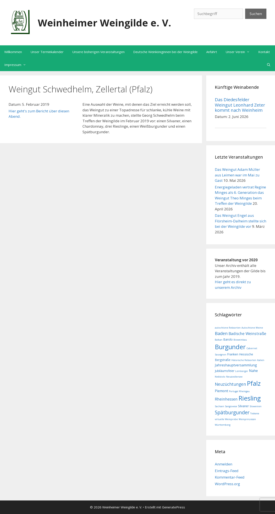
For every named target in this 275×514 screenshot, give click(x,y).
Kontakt (264, 52)
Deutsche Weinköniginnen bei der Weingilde (165, 52)
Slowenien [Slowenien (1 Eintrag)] (255, 406)
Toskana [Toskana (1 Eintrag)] (254, 413)
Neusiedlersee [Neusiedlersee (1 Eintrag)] (234, 376)
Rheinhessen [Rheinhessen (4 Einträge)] (226, 399)
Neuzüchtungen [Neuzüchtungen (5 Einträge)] (230, 384)
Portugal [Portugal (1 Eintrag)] (233, 391)
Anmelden (223, 464)
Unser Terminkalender (47, 52)
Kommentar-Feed (229, 477)
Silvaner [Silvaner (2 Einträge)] (243, 406)
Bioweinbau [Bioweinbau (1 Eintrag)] (240, 339)
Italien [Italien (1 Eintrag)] (260, 360)
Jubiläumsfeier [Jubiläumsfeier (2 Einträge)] (224, 371)
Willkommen (13, 52)
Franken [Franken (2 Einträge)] (232, 354)
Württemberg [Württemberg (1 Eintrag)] (222, 424)
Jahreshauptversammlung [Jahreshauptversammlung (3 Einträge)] (236, 365)
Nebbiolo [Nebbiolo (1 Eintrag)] (220, 376)
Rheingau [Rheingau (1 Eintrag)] (244, 391)
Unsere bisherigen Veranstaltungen (98, 52)
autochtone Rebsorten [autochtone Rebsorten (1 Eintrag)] (228, 327)
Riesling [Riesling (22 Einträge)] (249, 398)
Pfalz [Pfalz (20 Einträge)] (254, 383)
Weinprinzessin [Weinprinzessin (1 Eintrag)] (247, 419)
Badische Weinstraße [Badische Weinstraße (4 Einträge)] (247, 333)
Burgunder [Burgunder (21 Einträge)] (230, 347)
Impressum (17, 64)
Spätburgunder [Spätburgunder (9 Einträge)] (232, 412)
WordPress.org (227, 483)
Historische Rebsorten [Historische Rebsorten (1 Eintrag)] (243, 360)
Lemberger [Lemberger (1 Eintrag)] (241, 371)
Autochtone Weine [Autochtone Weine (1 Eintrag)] (252, 327)
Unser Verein (240, 51)
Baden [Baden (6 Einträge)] (221, 333)
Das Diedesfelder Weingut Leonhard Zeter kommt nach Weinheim (240, 104)
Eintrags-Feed (226, 470)
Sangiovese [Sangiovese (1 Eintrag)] (231, 406)
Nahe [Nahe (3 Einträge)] (253, 370)
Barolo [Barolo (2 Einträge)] (228, 339)
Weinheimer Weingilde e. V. (104, 22)
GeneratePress (173, 507)
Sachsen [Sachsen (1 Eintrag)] (219, 406)
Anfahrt (211, 52)
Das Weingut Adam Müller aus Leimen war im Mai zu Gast (237, 175)
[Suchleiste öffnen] (268, 64)
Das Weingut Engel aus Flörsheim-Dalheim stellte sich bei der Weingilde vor (240, 221)
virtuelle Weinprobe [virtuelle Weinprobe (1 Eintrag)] (226, 419)
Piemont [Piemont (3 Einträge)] (221, 391)
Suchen (256, 13)
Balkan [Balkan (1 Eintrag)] (218, 339)
